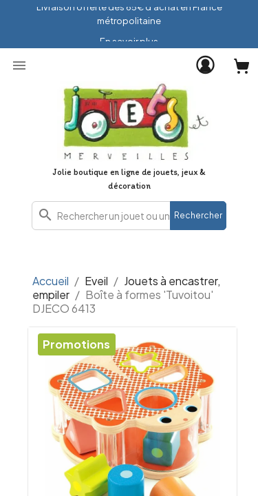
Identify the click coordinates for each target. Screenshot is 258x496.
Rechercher (198, 215)
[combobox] (129, 215)
